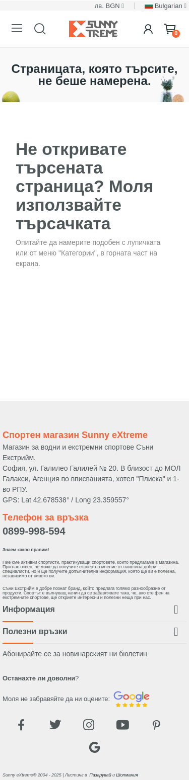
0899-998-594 (34, 531)
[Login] (148, 29)
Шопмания (127, 774)
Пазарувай (100, 774)
